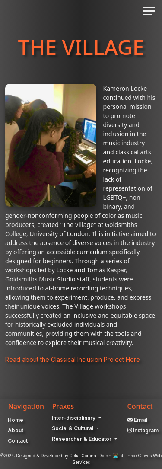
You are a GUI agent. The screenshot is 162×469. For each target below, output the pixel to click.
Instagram (143, 430)
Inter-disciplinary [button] (74, 418)
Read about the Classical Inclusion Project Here (72, 359)
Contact (18, 440)
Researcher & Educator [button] (82, 439)
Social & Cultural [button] (73, 428)
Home (15, 420)
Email (137, 420)
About (15, 430)
